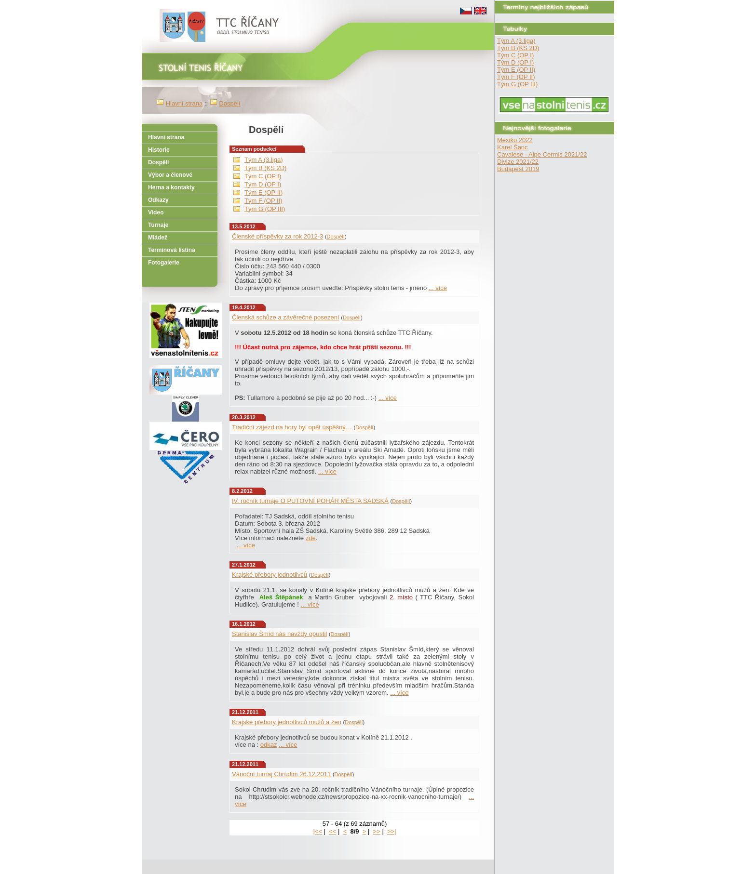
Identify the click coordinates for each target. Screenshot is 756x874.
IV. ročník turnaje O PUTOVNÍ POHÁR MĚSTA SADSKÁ (310, 500)
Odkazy (158, 200)
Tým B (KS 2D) (518, 48)
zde (311, 538)
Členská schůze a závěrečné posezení (285, 317)
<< (332, 831)
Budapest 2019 (518, 168)
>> (376, 831)
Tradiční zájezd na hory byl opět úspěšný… (292, 427)
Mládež (157, 237)
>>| (391, 831)
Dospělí (229, 103)
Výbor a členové (170, 175)
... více (438, 287)
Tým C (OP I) (515, 55)
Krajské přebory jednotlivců (269, 574)
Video (155, 212)
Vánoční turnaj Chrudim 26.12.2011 (281, 774)
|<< (317, 831)
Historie (159, 149)
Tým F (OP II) (516, 76)
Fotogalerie (163, 262)
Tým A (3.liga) (516, 40)
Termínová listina (171, 250)
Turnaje (158, 225)
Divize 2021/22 (518, 161)
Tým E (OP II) (516, 69)
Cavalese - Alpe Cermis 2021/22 (542, 154)
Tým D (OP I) (515, 62)
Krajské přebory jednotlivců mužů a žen (286, 722)
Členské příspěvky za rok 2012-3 (277, 236)
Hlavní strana (184, 103)
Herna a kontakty (171, 187)
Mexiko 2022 (515, 140)
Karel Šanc (512, 147)
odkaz (268, 744)
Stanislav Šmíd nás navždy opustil (279, 633)
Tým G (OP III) (517, 84)
